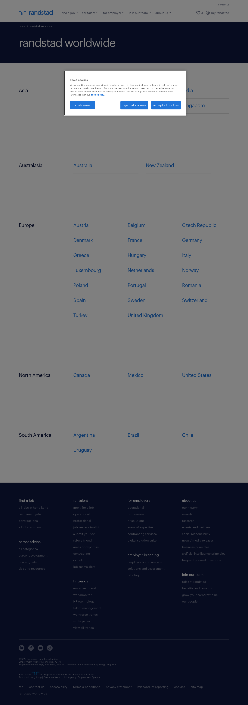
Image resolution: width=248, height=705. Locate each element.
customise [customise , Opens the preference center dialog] (82, 105)
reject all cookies (134, 105)
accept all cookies (166, 105)
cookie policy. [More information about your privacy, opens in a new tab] (97, 94)
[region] (125, 93)
